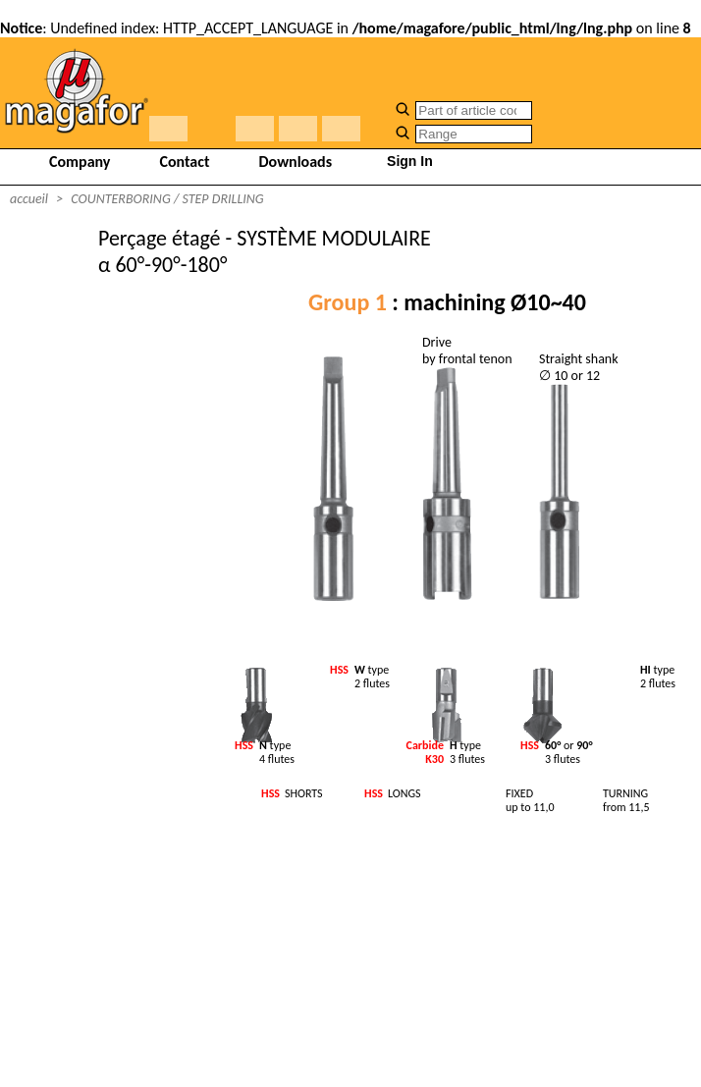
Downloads (296, 161)
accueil (29, 198)
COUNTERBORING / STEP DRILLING (167, 198)
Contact (184, 161)
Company (79, 161)
